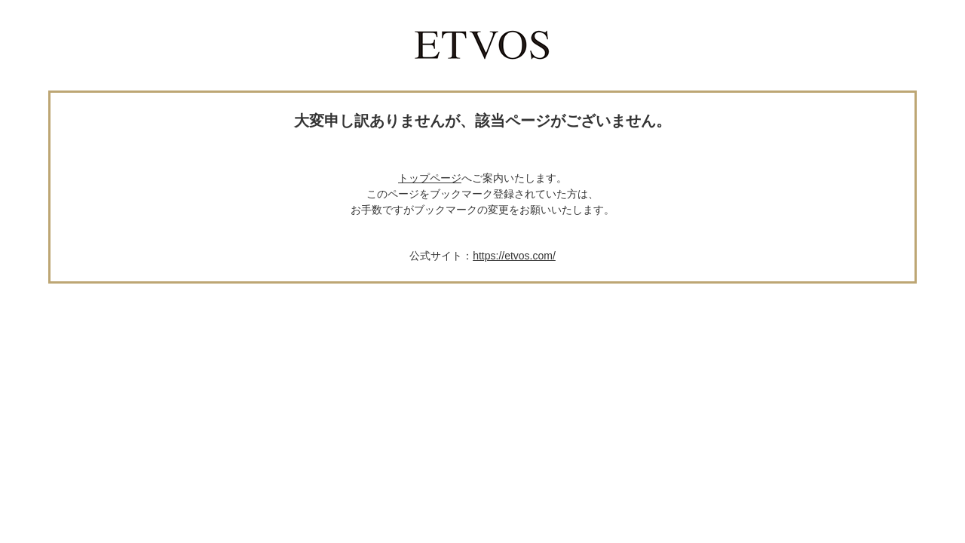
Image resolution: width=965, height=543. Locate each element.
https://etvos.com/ (514, 256)
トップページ (429, 178)
